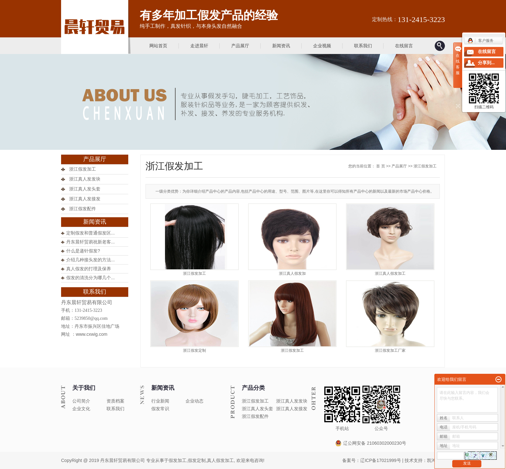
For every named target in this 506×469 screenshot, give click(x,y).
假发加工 (177, 460)
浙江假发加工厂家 (390, 350)
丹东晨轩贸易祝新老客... (90, 241)
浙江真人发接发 (84, 198)
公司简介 (81, 401)
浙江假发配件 (82, 208)
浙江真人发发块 (84, 179)
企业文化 (81, 408)
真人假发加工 (220, 460)
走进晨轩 (199, 45)
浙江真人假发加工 (390, 273)
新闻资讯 (281, 45)
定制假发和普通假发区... (90, 232)
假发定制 (197, 460)
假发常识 (160, 408)
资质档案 (115, 401)
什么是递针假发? (83, 250)
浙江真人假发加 (292, 273)
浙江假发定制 (194, 350)
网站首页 (158, 45)
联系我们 (363, 45)
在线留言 (404, 45)
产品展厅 (240, 45)
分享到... (486, 62)
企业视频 (322, 45)
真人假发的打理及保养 (88, 268)
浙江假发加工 (82, 169)
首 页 (380, 166)
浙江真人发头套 (84, 189)
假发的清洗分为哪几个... (90, 277)
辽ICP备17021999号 (380, 460)
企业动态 (194, 401)
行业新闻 (160, 401)
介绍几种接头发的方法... (90, 259)
